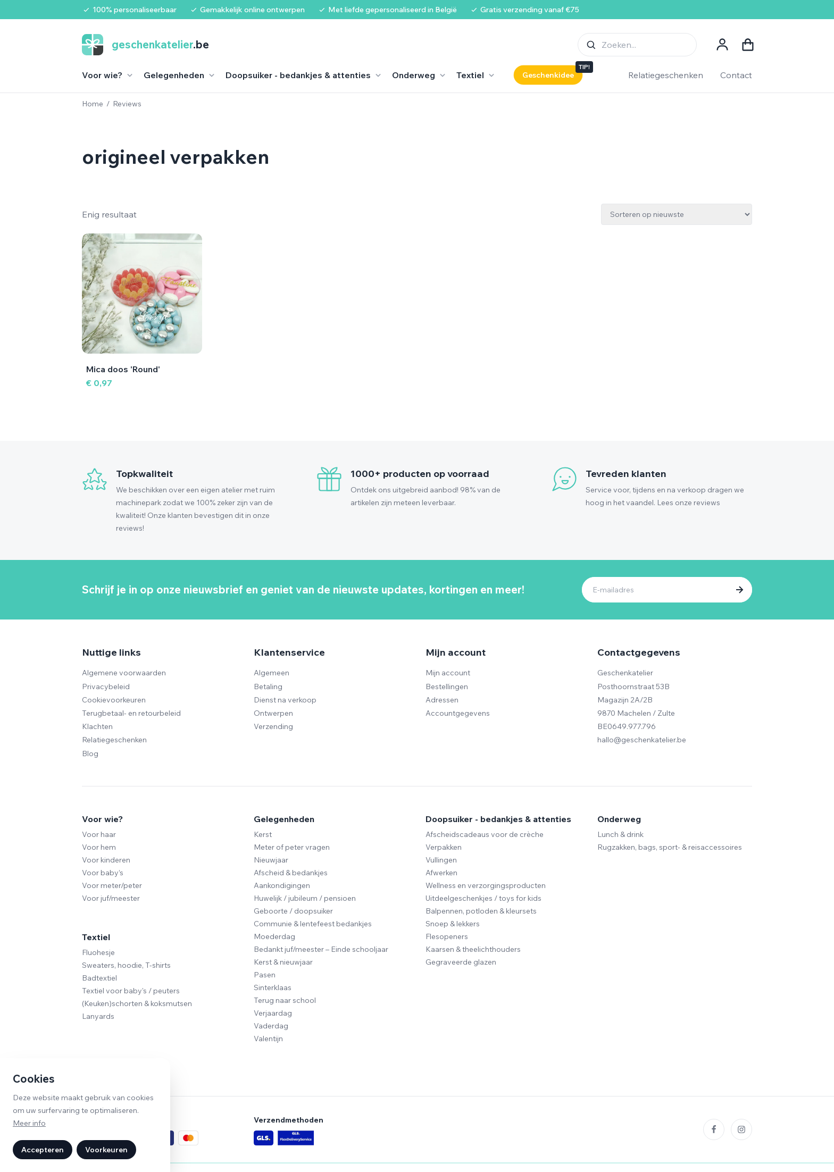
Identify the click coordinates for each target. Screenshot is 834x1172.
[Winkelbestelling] (676, 214)
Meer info (29, 1123)
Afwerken (441, 872)
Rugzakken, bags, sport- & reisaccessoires (669, 847)
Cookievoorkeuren (114, 700)
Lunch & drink (620, 834)
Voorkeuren (106, 1149)
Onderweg (619, 819)
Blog (90, 753)
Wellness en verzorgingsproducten (486, 885)
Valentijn (268, 1038)
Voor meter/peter (112, 885)
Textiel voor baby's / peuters (131, 990)
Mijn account (448, 672)
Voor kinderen (106, 860)
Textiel (96, 937)
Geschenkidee (548, 75)
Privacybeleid (106, 686)
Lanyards (98, 1016)
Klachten (97, 726)
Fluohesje (98, 952)
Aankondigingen (282, 885)
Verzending (273, 726)
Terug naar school (285, 1000)
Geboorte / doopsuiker (293, 911)
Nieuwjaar (271, 860)
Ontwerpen (273, 713)
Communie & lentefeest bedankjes (313, 923)
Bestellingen (447, 686)
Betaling (268, 686)
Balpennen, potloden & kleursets (481, 911)
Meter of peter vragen (292, 847)
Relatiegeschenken (665, 75)
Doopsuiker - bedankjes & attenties (498, 819)
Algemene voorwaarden (124, 672)
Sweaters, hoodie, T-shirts (126, 965)
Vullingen (441, 860)
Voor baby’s (102, 872)
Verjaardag (273, 1013)
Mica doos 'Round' (123, 369)
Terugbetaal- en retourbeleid (131, 713)
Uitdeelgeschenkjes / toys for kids (483, 898)
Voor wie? (102, 819)
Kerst (263, 834)
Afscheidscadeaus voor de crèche (485, 834)
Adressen (442, 700)
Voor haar (99, 834)
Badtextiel (99, 978)
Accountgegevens (458, 713)
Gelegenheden (284, 819)
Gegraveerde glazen (461, 962)
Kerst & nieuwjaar (283, 962)
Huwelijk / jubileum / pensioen (305, 898)
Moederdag (274, 936)
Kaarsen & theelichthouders (473, 949)
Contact (736, 75)
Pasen (265, 975)
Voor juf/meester (111, 898)
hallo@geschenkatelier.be (641, 739)
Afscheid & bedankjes (291, 872)
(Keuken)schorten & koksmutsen (137, 1003)
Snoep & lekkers (453, 923)
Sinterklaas (272, 987)
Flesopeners (447, 936)
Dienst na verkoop (285, 700)
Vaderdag (271, 1026)
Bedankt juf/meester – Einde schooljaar (321, 949)
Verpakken (444, 847)
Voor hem (99, 847)
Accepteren (42, 1149)
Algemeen (271, 672)
